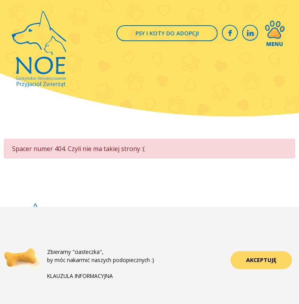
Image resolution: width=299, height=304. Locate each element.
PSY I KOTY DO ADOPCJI (167, 33)
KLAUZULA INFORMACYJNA (80, 276)
